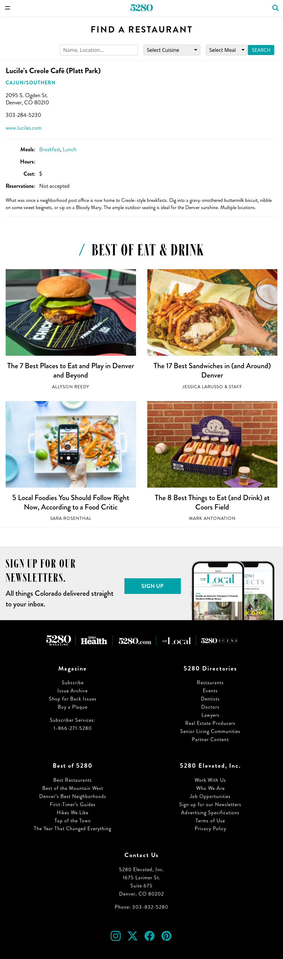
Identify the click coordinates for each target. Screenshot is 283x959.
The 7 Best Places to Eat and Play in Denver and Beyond (70, 370)
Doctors (210, 706)
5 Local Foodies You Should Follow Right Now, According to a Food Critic (70, 502)
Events (210, 690)
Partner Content (210, 739)
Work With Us (210, 780)
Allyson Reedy (70, 387)
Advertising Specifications (210, 812)
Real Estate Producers (210, 723)
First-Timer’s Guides (73, 804)
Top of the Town (73, 820)
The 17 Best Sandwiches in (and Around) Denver (212, 370)
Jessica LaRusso (202, 387)
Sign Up (152, 586)
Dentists (210, 698)
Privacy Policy (210, 828)
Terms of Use (210, 820)
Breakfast (49, 149)
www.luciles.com (24, 128)
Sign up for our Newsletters (210, 804)
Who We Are (210, 788)
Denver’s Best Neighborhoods (72, 796)
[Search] (99, 50)
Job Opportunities (210, 796)
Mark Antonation (212, 518)
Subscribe (73, 682)
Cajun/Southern (30, 82)
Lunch (69, 149)
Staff (235, 387)
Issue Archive (72, 690)
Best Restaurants (72, 780)
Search (261, 50)
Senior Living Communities (210, 731)
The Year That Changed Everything (72, 828)
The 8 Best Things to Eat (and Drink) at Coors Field (212, 502)
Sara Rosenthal (71, 518)
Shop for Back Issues (73, 698)
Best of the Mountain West (72, 788)
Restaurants (210, 682)
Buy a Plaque (72, 706)
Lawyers (210, 715)
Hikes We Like (72, 812)
